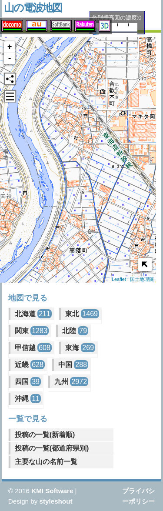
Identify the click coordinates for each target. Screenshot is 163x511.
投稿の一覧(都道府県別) (52, 448)
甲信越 (33, 347)
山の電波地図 (33, 7)
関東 (32, 330)
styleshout (56, 501)
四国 (28, 381)
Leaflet (119, 279)
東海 (80, 347)
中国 (73, 364)
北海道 (33, 313)
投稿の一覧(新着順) (45, 434)
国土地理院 (142, 279)
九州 (71, 381)
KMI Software (52, 490)
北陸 (75, 330)
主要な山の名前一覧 (46, 461)
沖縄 (28, 398)
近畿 (30, 364)
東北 (82, 313)
